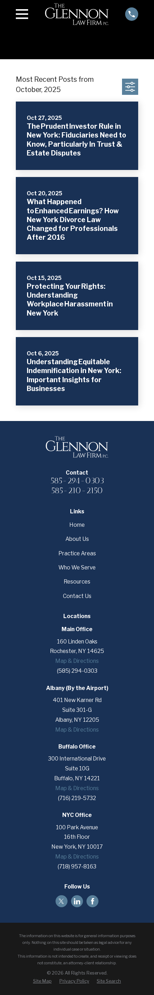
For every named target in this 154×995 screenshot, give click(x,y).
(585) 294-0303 (77, 670)
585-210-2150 (77, 490)
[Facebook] (92, 901)
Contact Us (77, 596)
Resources (77, 581)
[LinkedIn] (77, 901)
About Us (77, 539)
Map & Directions (77, 661)
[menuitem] (42, 981)
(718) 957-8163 (77, 866)
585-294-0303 (77, 481)
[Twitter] (61, 901)
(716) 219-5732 (77, 798)
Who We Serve (77, 567)
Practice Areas (77, 553)
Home (77, 524)
